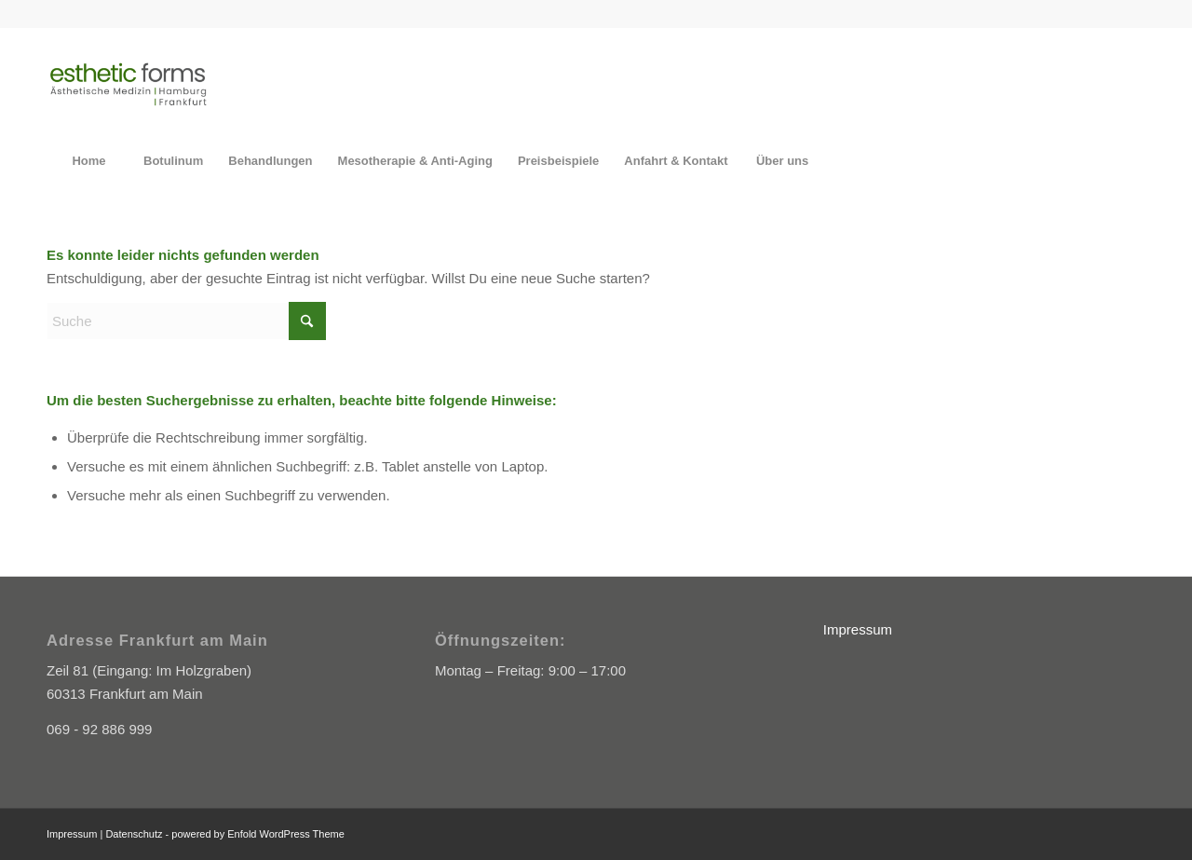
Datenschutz (133, 834)
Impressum (857, 629)
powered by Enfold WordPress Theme (257, 834)
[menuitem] (88, 161)
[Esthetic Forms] (128, 83)
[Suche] (186, 321)
